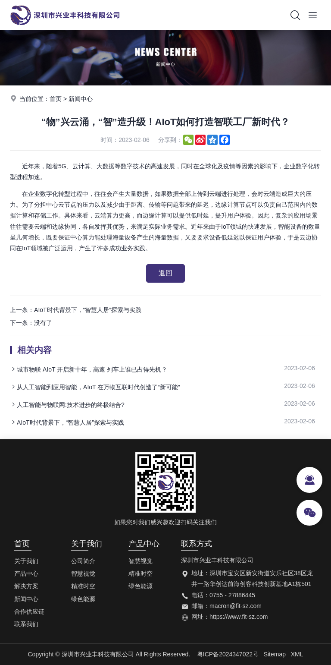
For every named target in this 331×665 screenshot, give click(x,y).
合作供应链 (29, 611)
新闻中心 (81, 98)
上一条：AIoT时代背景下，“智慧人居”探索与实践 (75, 309)
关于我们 (26, 561)
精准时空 (83, 586)
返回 (165, 273)
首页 (56, 98)
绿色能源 (83, 599)
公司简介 (83, 561)
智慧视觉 (83, 573)
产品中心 (26, 573)
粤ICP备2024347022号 (228, 654)
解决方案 (26, 586)
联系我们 (26, 624)
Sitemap (275, 654)
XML (297, 654)
